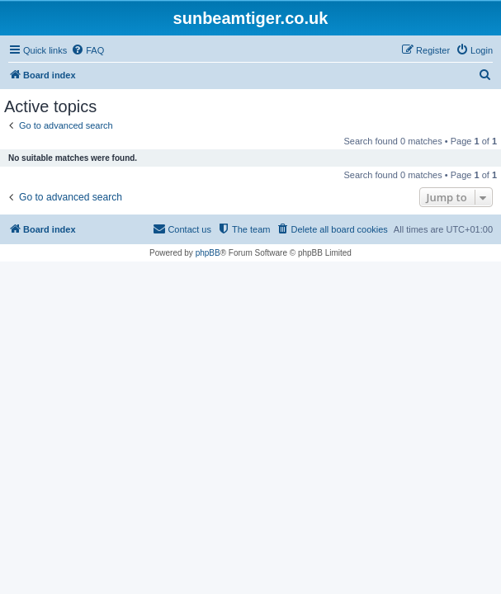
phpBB (208, 252)
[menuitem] (87, 50)
